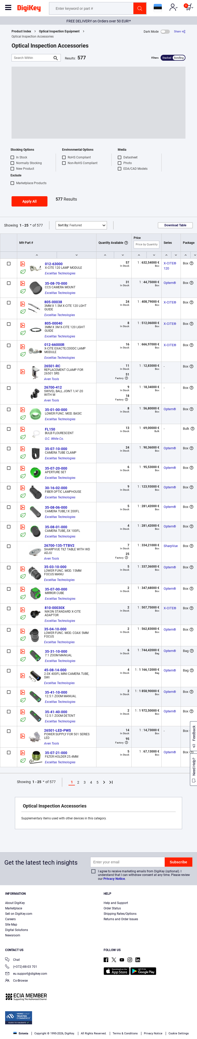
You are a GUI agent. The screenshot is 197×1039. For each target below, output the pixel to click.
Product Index (21, 31)
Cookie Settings (179, 1033)
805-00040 (53, 323)
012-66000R (54, 345)
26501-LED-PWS (57, 730)
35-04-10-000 (55, 629)
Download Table (175, 225)
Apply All (29, 201)
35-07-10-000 (56, 449)
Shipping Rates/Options (120, 914)
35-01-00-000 (56, 410)
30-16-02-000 (56, 488)
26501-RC (52, 366)
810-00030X (55, 608)
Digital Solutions (16, 930)
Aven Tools (51, 379)
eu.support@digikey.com (26, 974)
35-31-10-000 (56, 651)
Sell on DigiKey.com (18, 914)
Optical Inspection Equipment (59, 31)
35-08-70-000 (56, 283)
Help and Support (116, 903)
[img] (29, 9)
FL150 (50, 429)
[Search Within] (32, 57)
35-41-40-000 (56, 712)
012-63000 (54, 264)
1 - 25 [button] (23, 225)
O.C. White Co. (54, 439)
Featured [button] (70, 225)
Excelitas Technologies (60, 273)
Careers (10, 919)
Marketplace (13, 908)
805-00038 (53, 302)
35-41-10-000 (56, 692)
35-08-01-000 (56, 527)
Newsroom (12, 935)
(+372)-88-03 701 (21, 967)
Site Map (11, 924)
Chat (12, 960)
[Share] (179, 31)
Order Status (112, 908)
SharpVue (171, 546)
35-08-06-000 (56, 507)
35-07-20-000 (56, 468)
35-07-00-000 (56, 589)
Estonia (20, 1033)
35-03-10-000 (55, 567)
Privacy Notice (114, 879)
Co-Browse (16, 981)
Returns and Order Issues (121, 919)
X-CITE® (170, 302)
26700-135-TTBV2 (59, 545)
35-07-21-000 (56, 753)
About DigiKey (15, 903)
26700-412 (53, 387)
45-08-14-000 (55, 670)
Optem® (170, 283)
